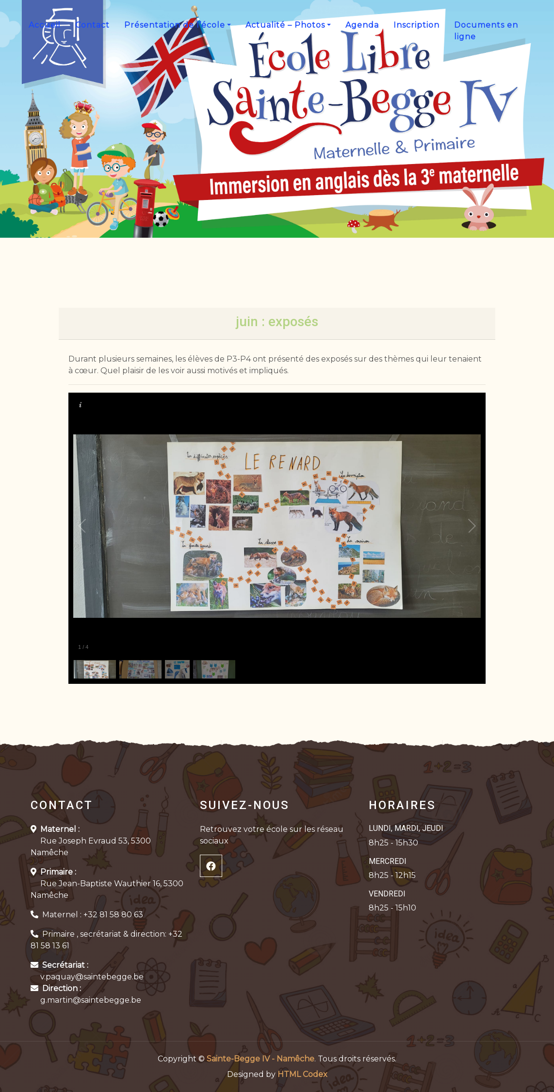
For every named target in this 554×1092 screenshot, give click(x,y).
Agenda (362, 25)
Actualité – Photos (285, 25)
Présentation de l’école (174, 25)
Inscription (416, 25)
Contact (92, 25)
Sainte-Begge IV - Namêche (260, 1058)
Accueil (45, 25)
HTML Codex (302, 1074)
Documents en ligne (486, 30)
